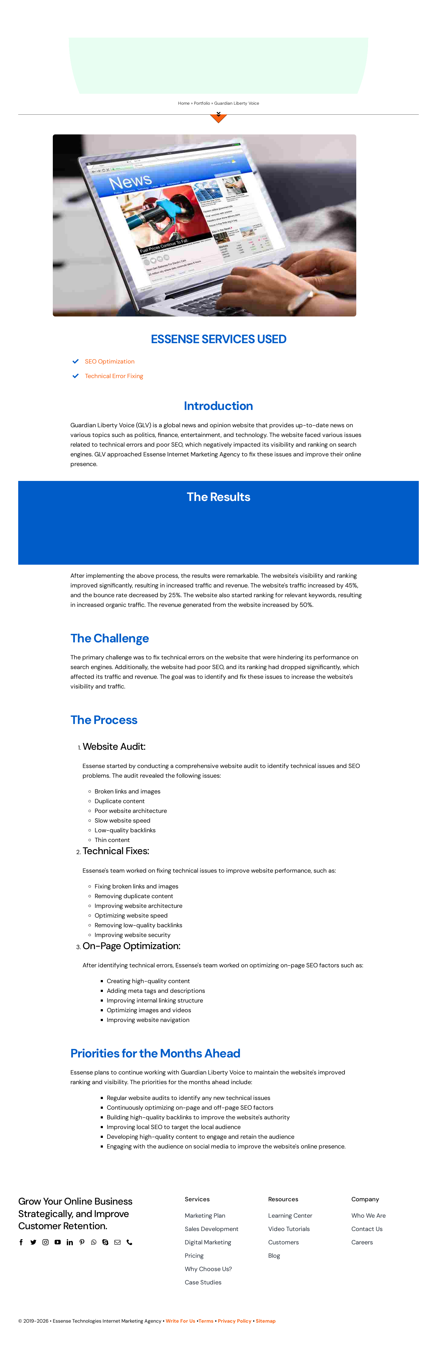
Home (184, 103)
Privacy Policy (235, 1321)
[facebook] (21, 1242)
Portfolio (202, 103)
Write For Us (180, 1321)
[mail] (117, 1242)
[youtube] (58, 1242)
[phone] (130, 1242)
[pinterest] (82, 1242)
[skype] (105, 1242)
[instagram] (45, 1242)
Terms (206, 1321)
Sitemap (266, 1321)
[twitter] (33, 1242)
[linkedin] (70, 1242)
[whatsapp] (93, 1242)
